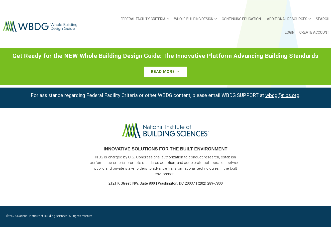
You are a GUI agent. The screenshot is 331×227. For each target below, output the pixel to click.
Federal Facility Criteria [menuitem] (145, 20)
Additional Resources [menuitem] (289, 20)
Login (289, 32)
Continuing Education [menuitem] (241, 19)
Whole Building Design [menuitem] (195, 20)
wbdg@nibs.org (282, 95)
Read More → (165, 71)
